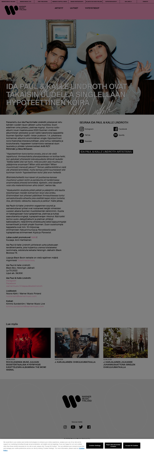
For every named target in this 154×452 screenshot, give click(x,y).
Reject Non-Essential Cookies (113, 446)
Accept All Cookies (131, 446)
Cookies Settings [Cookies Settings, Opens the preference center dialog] (95, 446)
